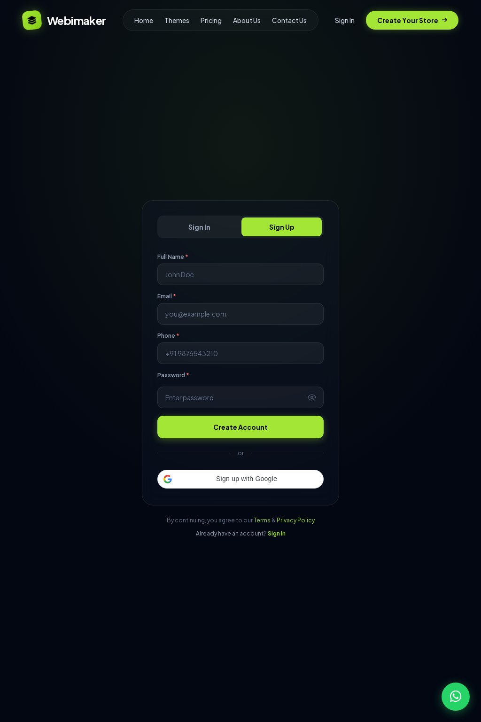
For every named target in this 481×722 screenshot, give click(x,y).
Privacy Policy (296, 520)
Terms (262, 520)
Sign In (345, 20)
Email (166, 296)
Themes (176, 20)
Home (143, 20)
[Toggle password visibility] (312, 397)
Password (173, 375)
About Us (247, 20)
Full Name (172, 256)
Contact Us (289, 20)
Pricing (211, 20)
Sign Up (282, 227)
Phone (168, 335)
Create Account (240, 427)
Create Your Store (412, 20)
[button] (240, 479)
